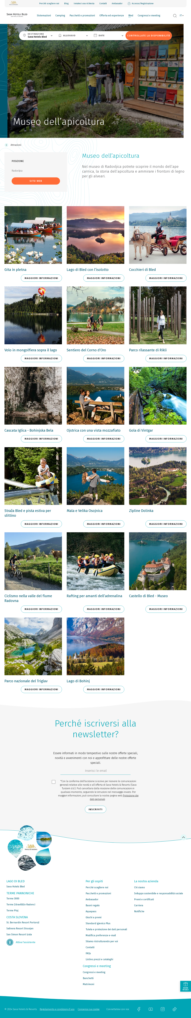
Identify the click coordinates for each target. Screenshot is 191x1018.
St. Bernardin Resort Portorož (22, 922)
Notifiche (139, 911)
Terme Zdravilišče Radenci (20, 904)
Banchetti (88, 978)
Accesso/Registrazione (141, 3)
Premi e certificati (144, 899)
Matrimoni (88, 984)
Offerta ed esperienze (111, 15)
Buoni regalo (93, 905)
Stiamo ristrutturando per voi (102, 941)
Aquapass (91, 911)
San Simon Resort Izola (19, 934)
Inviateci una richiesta (84, 3)
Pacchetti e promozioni (82, 15)
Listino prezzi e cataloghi (99, 959)
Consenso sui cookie (89, 1009)
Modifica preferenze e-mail (101, 935)
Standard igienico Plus (98, 923)
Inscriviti (96, 809)
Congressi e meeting (149, 15)
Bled (130, 15)
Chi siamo (139, 887)
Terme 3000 (12, 898)
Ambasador (117, 3)
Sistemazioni (44, 15)
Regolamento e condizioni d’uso (57, 1009)
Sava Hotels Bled (15, 886)
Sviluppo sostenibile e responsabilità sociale (158, 893)
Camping (60, 15)
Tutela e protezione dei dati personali (106, 929)
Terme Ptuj (12, 910)
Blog (66, 3)
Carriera (138, 905)
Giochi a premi (93, 917)
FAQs (88, 953)
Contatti (103, 3)
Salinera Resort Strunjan (19, 928)
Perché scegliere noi (49, 3)
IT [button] (181, 15)
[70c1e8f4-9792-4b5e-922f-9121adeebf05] (95, 771)
